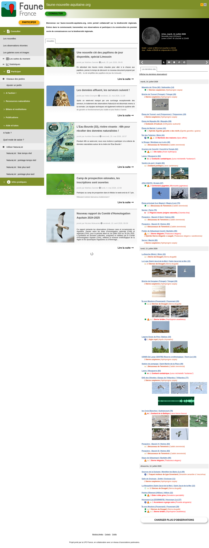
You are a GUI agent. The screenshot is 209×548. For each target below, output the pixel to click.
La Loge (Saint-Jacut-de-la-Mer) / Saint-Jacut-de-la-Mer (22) (166, 261)
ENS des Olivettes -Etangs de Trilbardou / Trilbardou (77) (165, 378)
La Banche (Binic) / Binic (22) (154, 254)
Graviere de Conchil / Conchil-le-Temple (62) (160, 149)
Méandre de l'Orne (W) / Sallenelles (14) (158, 87)
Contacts (107, 534)
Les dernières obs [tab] (149, 69)
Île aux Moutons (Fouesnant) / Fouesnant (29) (160, 301)
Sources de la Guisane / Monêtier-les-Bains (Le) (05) (163, 472)
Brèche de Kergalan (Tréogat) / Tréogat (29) (159, 281)
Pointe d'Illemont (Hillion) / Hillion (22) (157, 493)
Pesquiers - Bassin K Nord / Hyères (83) (158, 217)
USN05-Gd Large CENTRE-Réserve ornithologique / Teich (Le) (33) (169, 357)
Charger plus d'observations (174, 520)
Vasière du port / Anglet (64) (153, 163)
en (205, 4)
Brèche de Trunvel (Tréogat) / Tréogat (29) (159, 94)
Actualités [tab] (50, 41)
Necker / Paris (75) (149, 210)
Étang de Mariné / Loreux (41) (154, 128)
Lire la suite (126, 79)
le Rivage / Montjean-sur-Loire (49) (156, 142)
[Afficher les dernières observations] (153, 74)
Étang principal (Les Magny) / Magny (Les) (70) (161, 203)
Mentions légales (97, 534)
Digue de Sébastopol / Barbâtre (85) (156, 458)
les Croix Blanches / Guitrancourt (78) (157, 411)
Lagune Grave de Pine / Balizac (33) (156, 337)
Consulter (55, 13)
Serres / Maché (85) (149, 240)
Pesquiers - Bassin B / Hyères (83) (156, 224)
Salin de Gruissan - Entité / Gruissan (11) (158, 479)
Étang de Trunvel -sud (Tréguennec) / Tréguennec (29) (164, 114)
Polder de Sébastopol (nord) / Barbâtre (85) (159, 231)
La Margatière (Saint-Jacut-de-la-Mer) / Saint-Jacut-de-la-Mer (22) (168, 486)
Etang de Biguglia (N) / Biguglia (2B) (156, 121)
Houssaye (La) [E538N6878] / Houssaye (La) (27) (161, 500)
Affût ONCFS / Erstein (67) (152, 183)
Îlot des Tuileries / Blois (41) (153, 135)
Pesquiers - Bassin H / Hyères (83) (156, 444)
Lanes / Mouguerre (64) (151, 156)
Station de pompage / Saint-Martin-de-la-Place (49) (162, 364)
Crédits (114, 534)
